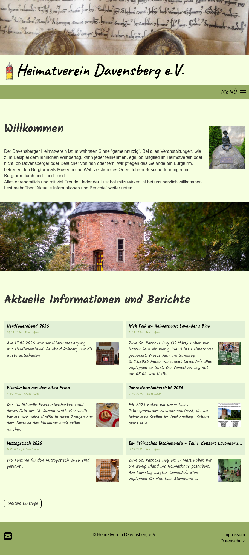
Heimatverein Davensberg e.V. (100, 69)
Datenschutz (233, 541)
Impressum (234, 534)
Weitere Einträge (23, 503)
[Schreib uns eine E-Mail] (8, 536)
